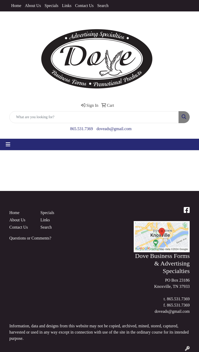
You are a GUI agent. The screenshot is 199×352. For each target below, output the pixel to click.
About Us (33, 5)
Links (66, 5)
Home (16, 5)
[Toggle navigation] (8, 144)
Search (103, 5)
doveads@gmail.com (113, 129)
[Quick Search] (94, 117)
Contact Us (84, 5)
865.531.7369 (81, 129)
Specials (51, 5)
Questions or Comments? (30, 238)
